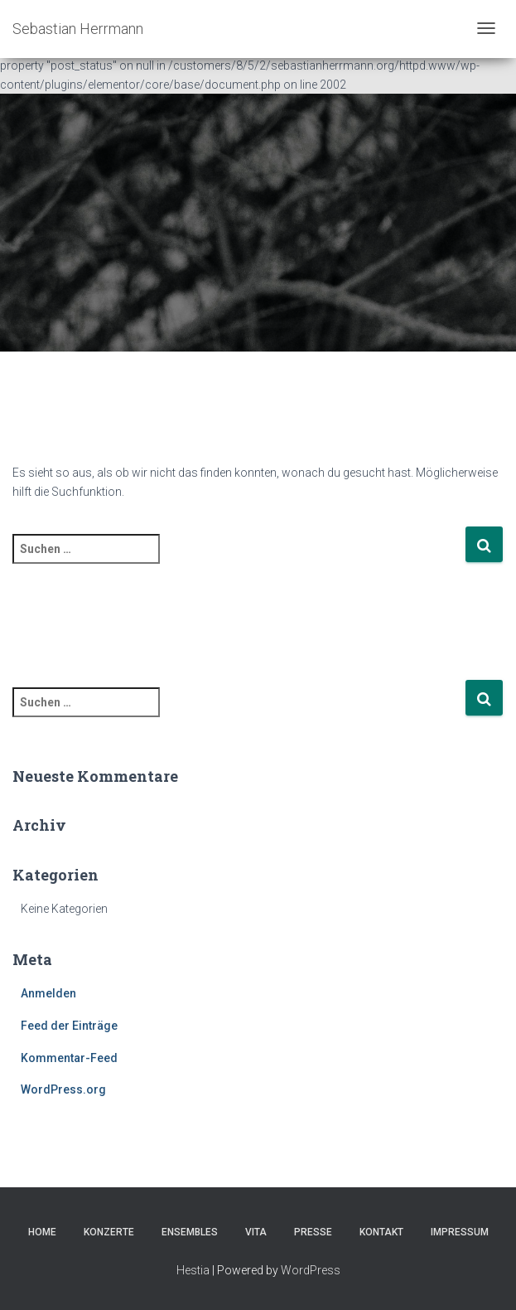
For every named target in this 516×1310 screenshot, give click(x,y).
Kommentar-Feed (69, 1058)
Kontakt (381, 1232)
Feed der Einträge (69, 1025)
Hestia (193, 1270)
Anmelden (48, 993)
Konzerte (109, 1232)
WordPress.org (63, 1089)
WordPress (310, 1270)
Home (42, 1232)
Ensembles (190, 1232)
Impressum (460, 1232)
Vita (256, 1232)
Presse (313, 1232)
